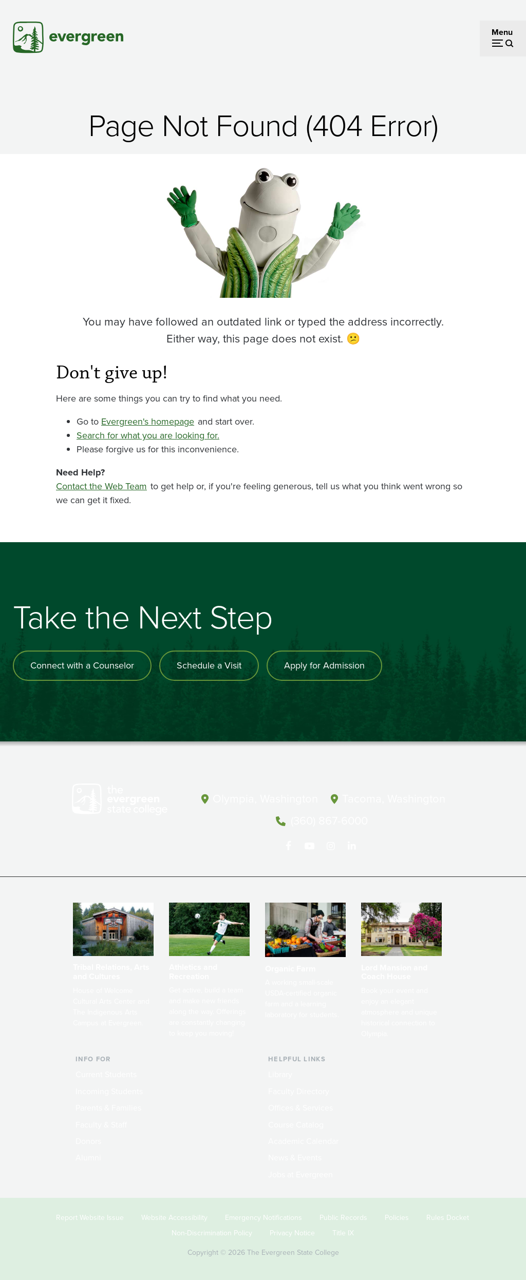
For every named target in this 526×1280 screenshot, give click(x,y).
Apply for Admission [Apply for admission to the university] (324, 665)
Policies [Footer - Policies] (397, 1217)
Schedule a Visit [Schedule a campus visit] (209, 665)
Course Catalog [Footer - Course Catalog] (296, 1125)
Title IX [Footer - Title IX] (343, 1233)
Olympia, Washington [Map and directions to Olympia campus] (265, 798)
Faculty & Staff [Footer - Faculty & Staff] (101, 1125)
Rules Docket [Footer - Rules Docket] (447, 1217)
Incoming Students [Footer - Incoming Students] (109, 1091)
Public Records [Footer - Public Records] (343, 1217)
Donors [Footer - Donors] (88, 1141)
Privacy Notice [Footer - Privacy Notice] (292, 1233)
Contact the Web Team (101, 486)
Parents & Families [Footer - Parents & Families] (108, 1108)
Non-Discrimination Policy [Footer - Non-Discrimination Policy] (212, 1233)
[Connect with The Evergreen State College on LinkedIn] (352, 846)
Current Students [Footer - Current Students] (106, 1074)
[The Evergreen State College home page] (129, 801)
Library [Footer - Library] (280, 1074)
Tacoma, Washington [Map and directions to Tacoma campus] (393, 798)
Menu (502, 32)
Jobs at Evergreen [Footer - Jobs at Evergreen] (300, 1174)
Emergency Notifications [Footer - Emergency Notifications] (263, 1217)
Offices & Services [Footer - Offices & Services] (300, 1108)
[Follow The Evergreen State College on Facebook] (288, 846)
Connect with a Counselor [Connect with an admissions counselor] (82, 665)
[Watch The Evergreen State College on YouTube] (309, 846)
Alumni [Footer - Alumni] (88, 1157)
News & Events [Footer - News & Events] (295, 1157)
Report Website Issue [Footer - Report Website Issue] (90, 1217)
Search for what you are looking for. (148, 435)
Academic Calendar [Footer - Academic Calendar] (303, 1141)
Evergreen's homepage (147, 421)
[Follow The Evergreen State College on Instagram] (331, 846)
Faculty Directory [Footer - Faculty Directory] (298, 1091)
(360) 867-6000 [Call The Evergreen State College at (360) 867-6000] (329, 820)
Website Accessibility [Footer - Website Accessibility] (174, 1217)
